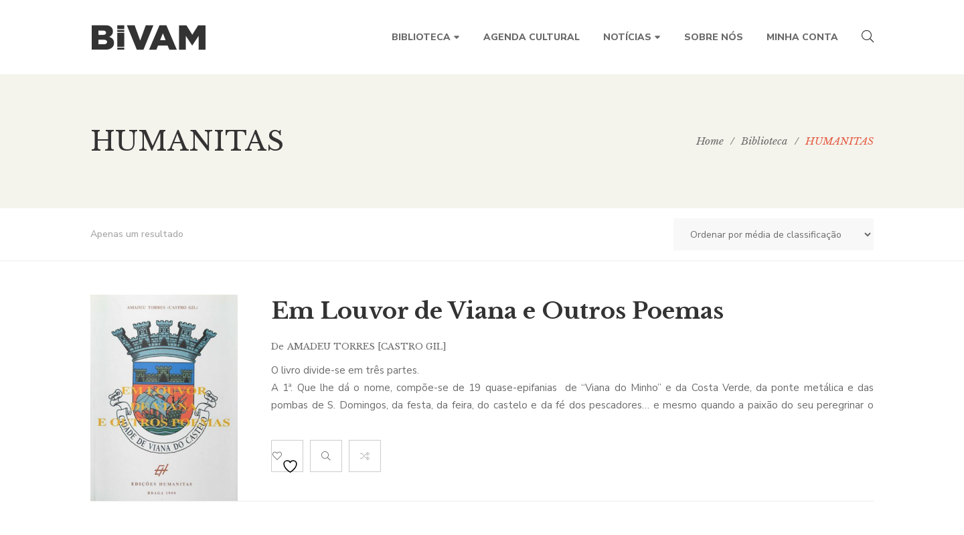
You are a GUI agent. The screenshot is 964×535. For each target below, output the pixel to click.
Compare (365, 456)
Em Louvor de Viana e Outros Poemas (497, 311)
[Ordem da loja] (773, 234)
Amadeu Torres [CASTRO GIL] (367, 346)
